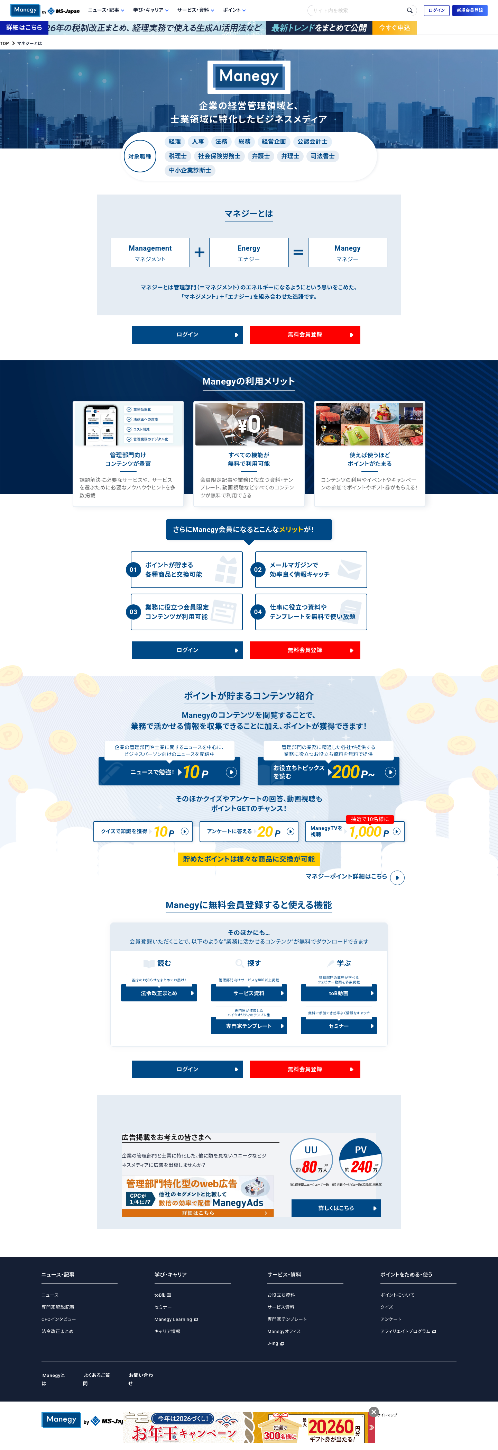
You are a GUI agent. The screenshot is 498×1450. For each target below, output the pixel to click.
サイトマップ (408, 1415)
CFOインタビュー (59, 1327)
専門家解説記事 (58, 1315)
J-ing (272, 1351)
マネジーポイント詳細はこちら (340, 884)
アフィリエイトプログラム (405, 1339)
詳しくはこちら (336, 1216)
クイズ (386, 1315)
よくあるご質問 (102, 1383)
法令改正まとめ (159, 1001)
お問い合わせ (149, 1383)
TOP (4, 43)
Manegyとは (57, 1383)
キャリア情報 (168, 1339)
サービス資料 (249, 1001)
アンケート (391, 1327)
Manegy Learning (173, 1327)
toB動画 (339, 1001)
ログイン (188, 334)
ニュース (50, 1303)
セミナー (339, 1034)
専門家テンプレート (249, 1034)
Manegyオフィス (284, 1339)
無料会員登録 (305, 334)
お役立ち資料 (281, 1303)
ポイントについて (397, 1303)
